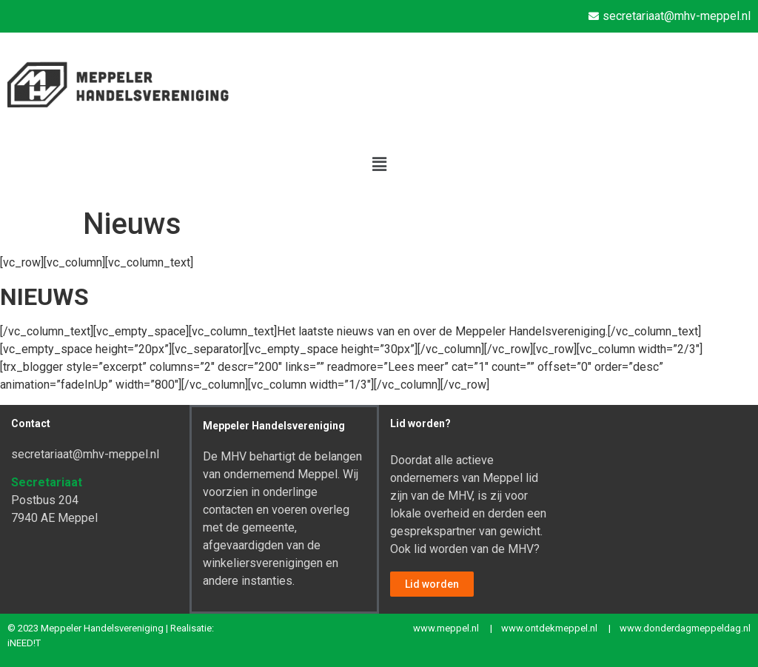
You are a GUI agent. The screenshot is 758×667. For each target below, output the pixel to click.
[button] (379, 164)
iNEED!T (24, 642)
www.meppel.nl (446, 628)
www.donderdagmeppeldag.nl (685, 628)
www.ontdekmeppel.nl (549, 628)
